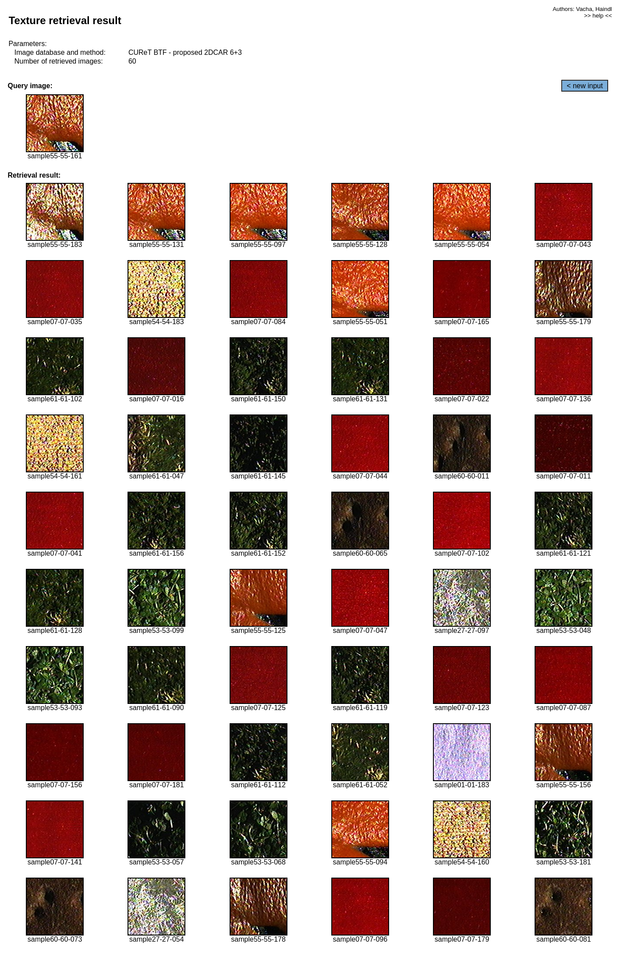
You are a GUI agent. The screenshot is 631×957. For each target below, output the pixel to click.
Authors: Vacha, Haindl (582, 9)
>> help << (598, 15)
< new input (585, 85)
